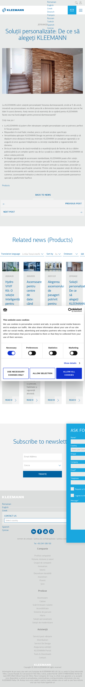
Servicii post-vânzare (42, 636)
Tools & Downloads (42, 654)
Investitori (42, 577)
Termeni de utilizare (24, 539)
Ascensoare (42, 598)
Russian (50, 18)
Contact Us (10, 516)
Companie (42, 549)
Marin (42, 616)
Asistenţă (43, 629)
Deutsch (50, 12)
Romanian (51, 2)
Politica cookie (62, 539)
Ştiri (43, 584)
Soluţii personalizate (42, 619)
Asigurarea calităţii (42, 647)
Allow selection (42, 373)
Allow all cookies (69, 373)
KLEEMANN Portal (42, 651)
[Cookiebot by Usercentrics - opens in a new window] (70, 310)
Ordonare (68, 254)
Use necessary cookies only (16, 373)
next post (9, 212)
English (50, 5)
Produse (42, 591)
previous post (73, 204)
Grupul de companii (42, 563)
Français (51, 15)
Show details (70, 363)
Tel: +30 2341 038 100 (42, 544)
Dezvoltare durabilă (42, 573)
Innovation (42, 566)
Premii (42, 580)
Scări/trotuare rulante (42, 605)
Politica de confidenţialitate (44, 539)
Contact (42, 658)
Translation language (10, 254)
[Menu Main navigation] (81, 10)
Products (6, 186)
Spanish (50, 25)
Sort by (50, 254)
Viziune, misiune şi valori (43, 559)
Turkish (50, 22)
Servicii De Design (42, 644)
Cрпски (50, 28)
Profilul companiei (42, 556)
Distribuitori (42, 640)
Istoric (42, 570)
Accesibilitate (42, 608)
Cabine (43, 601)
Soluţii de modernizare (42, 623)
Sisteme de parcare (42, 612)
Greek (49, 9)
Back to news (43, 195)
